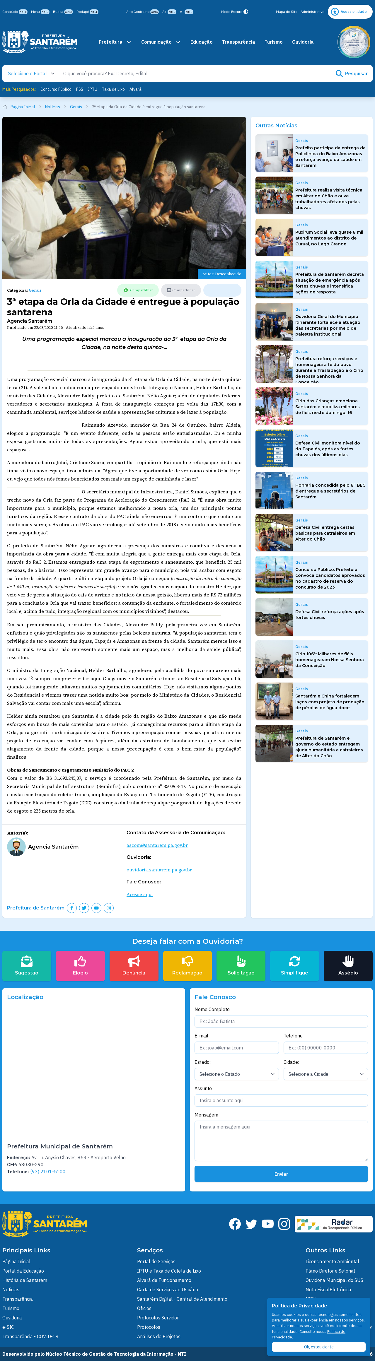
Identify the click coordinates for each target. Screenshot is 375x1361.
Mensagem (206, 1115)
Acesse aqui (140, 894)
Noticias (10, 1289)
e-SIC (8, 1327)
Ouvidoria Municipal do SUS (334, 1280)
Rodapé (87, 11)
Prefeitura (115, 42)
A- (186, 11)
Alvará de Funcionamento (164, 1280)
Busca (63, 11)
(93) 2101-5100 (48, 1171)
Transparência (238, 42)
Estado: (203, 1062)
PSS (79, 89)
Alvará (135, 89)
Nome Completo (212, 1009)
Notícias (56, 107)
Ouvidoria (303, 42)
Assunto (203, 1088)
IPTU (92, 89)
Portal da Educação (23, 1271)
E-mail (201, 1036)
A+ (169, 11)
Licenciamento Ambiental (332, 1261)
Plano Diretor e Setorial (330, 1271)
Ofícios (144, 1308)
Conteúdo (15, 11)
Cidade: (291, 1062)
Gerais (79, 107)
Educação (201, 42)
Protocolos (148, 1327)
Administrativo (312, 11)
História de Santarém (24, 1280)
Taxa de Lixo (113, 89)
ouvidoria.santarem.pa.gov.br (159, 869)
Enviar (281, 1174)
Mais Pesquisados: (19, 89)
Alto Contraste (142, 11)
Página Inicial (22, 107)
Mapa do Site (286, 11)
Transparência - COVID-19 (30, 1336)
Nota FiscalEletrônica (328, 1289)
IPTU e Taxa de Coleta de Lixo (169, 1271)
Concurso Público (55, 89)
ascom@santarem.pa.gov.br (157, 845)
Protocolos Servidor (158, 1318)
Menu (40, 11)
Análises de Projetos (158, 1336)
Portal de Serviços (156, 1261)
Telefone (293, 1036)
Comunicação (161, 42)
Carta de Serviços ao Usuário (167, 1289)
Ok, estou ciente (319, 1347)
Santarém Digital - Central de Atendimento (182, 1299)
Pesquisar (352, 73)
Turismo (274, 42)
